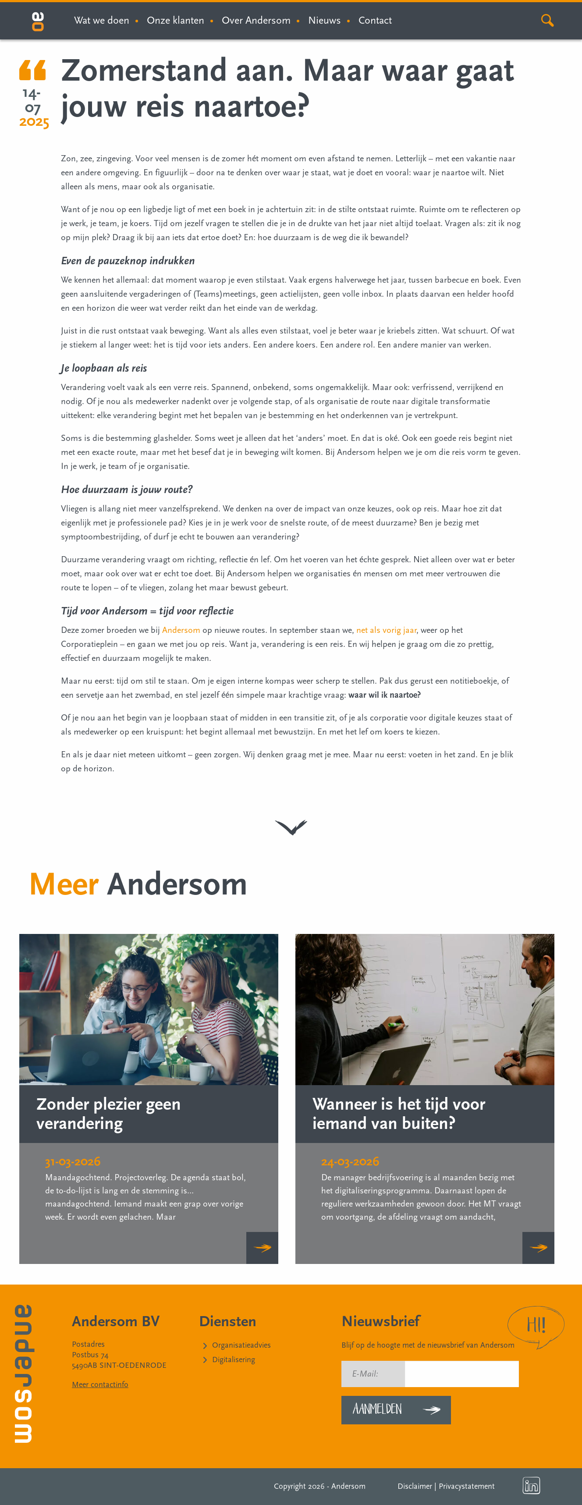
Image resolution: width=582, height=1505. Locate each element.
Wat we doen (101, 20)
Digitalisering (233, 1359)
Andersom (181, 630)
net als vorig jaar (386, 630)
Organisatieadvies (241, 1345)
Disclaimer (414, 1486)
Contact (375, 20)
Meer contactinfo (100, 1384)
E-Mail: (365, 1374)
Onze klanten (175, 20)
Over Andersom (256, 20)
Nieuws (324, 20)
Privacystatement (467, 1486)
